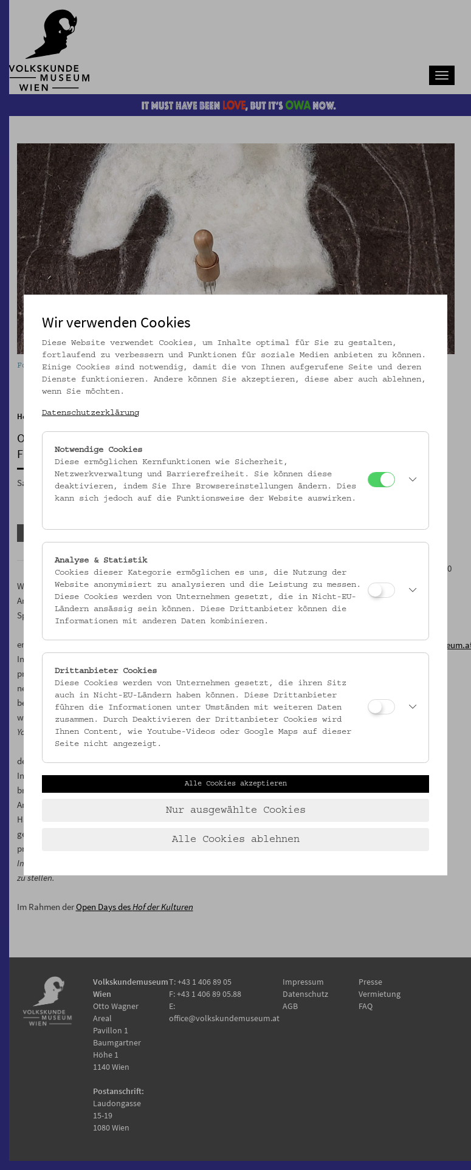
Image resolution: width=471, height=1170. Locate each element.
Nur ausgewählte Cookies (236, 810)
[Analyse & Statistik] (381, 590)
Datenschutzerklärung (90, 413)
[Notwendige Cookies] (381, 479)
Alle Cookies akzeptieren (236, 784)
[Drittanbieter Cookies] (381, 706)
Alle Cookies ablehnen (236, 839)
